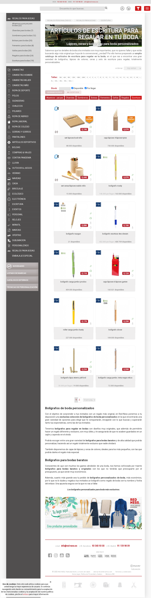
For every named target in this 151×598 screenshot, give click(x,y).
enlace (26, 594)
